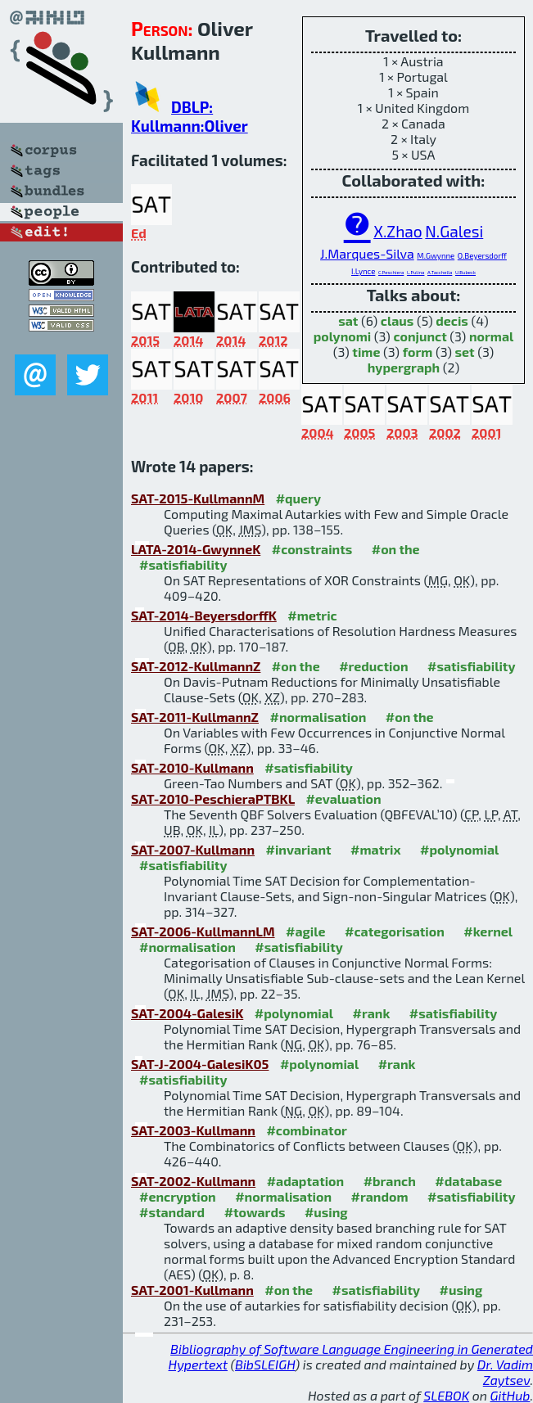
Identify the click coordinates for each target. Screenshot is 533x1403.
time (366, 351)
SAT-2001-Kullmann (192, 1289)
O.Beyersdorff (482, 255)
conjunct (419, 336)
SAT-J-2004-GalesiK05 (200, 1063)
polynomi (343, 336)
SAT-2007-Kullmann (193, 849)
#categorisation (395, 931)
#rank (371, 1013)
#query (298, 498)
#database (468, 1181)
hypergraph (404, 367)
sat (348, 320)
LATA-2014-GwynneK (195, 549)
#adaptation (306, 1181)
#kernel (488, 931)
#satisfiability (183, 564)
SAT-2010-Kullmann (192, 767)
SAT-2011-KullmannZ (195, 716)
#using (326, 1212)
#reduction (373, 666)
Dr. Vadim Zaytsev (505, 1371)
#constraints (312, 549)
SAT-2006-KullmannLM (203, 931)
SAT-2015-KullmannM (197, 498)
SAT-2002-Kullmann (193, 1181)
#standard (172, 1212)
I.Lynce (363, 271)
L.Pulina (415, 272)
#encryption (177, 1196)
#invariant (299, 849)
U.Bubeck (465, 272)
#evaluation (343, 798)
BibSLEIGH (265, 1364)
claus (397, 320)
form (418, 351)
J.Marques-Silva (367, 253)
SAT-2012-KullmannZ (195, 666)
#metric (312, 615)
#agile (306, 931)
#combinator (306, 1130)
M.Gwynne (435, 255)
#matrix (375, 849)
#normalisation (317, 716)
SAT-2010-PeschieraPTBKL (213, 798)
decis (452, 320)
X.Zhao (397, 231)
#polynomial (459, 849)
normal (491, 336)
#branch (390, 1181)
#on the (396, 549)
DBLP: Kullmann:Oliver (189, 116)
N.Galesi (454, 231)
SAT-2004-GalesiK (187, 1013)
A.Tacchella (439, 272)
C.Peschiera (391, 272)
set (465, 351)
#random (379, 1196)
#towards (255, 1212)
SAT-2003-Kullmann (193, 1130)
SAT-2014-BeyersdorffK (204, 615)
